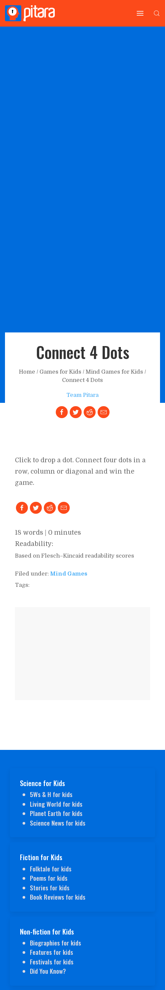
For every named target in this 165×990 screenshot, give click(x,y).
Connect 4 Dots (82, 380)
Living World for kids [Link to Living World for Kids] (56, 803)
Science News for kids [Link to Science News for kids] (57, 822)
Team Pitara (82, 395)
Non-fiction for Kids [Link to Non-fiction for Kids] (47, 931)
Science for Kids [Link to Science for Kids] (42, 783)
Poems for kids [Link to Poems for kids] (48, 877)
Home (27, 372)
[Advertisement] (82, 653)
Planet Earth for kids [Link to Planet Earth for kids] (56, 813)
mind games (68, 574)
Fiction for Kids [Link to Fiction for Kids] (41, 857)
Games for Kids (60, 372)
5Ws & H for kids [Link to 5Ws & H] (51, 794)
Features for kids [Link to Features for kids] (51, 951)
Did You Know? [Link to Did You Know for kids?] (48, 970)
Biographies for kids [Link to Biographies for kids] (55, 942)
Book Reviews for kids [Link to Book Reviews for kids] (57, 896)
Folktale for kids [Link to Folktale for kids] (50, 868)
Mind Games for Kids (114, 372)
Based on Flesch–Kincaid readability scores (74, 556)
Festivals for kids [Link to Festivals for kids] (51, 961)
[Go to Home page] (30, 13)
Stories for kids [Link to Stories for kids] (49, 887)
